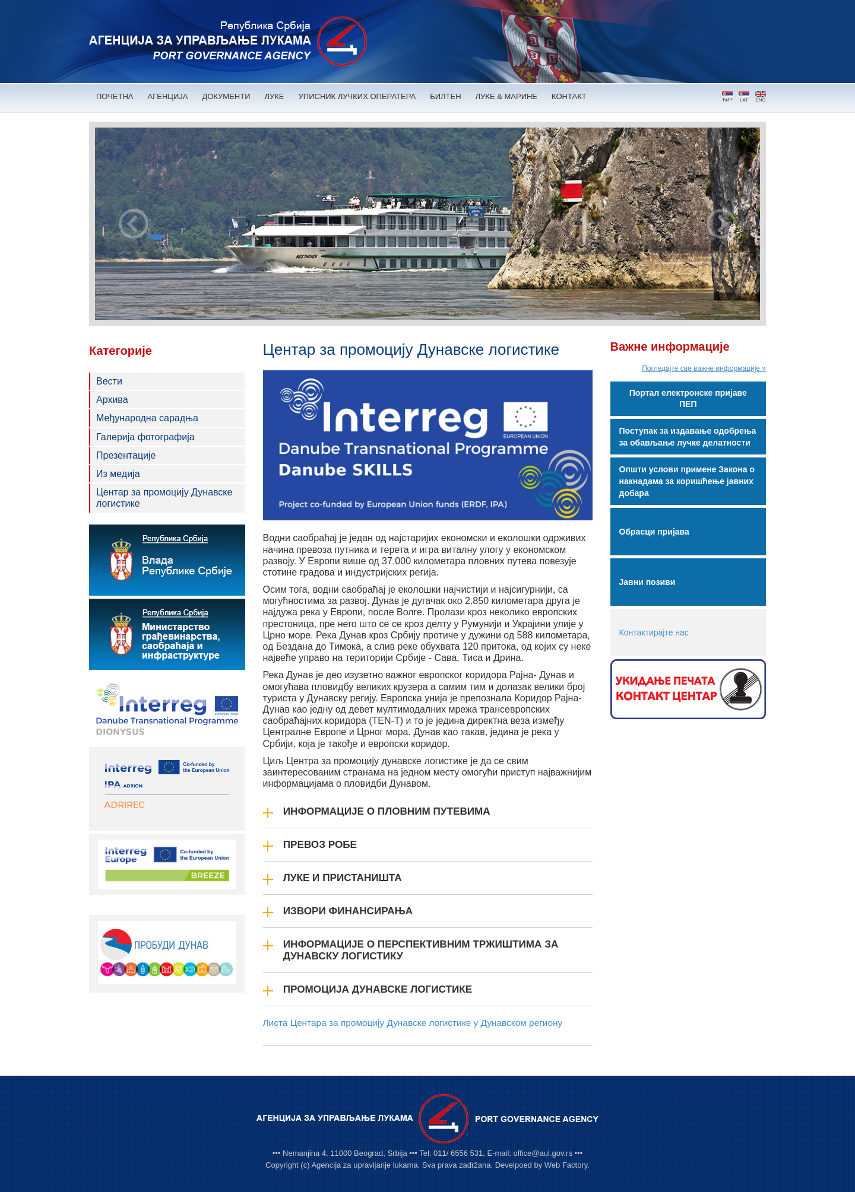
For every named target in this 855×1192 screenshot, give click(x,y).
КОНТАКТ (569, 96)
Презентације (126, 455)
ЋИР (727, 97)
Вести (109, 381)
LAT (744, 97)
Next (721, 224)
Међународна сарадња (147, 418)
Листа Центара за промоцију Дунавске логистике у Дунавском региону (413, 1023)
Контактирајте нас (654, 632)
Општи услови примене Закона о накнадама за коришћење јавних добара (687, 481)
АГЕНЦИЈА (168, 96)
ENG (760, 97)
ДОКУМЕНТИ (226, 96)
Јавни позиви (647, 582)
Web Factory (565, 1165)
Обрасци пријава (654, 531)
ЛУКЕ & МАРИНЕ (507, 96)
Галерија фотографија (145, 437)
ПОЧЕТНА (115, 96)
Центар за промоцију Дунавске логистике (164, 497)
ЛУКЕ (274, 96)
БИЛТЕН (445, 96)
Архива (112, 400)
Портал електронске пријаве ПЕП (688, 398)
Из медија (118, 474)
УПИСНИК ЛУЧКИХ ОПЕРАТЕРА (357, 96)
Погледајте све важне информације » (704, 368)
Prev (133, 224)
